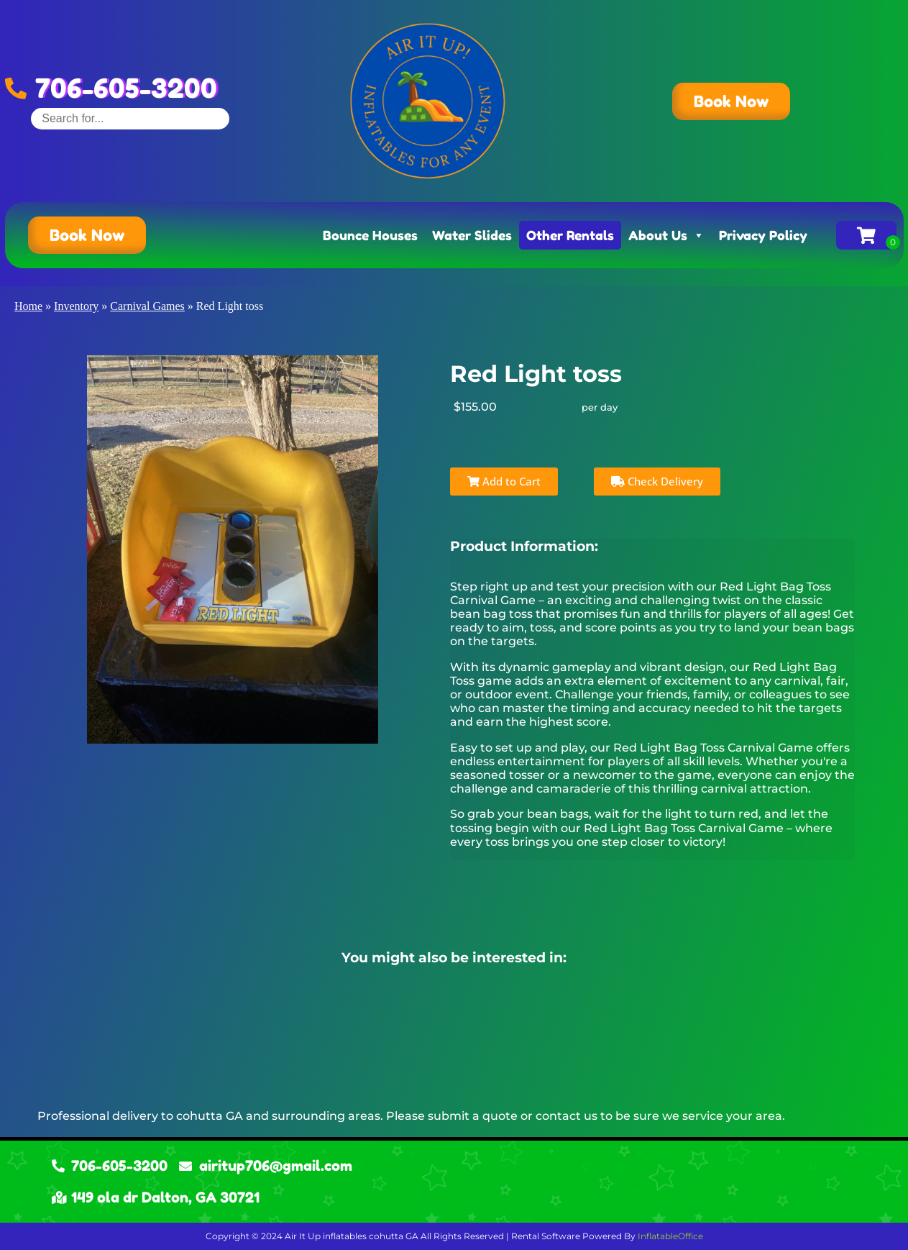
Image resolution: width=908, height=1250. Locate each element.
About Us (666, 235)
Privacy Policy (763, 235)
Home (28, 306)
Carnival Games (147, 306)
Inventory (76, 306)
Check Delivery (657, 481)
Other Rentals (570, 235)
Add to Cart (504, 481)
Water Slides (472, 235)
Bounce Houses (370, 235)
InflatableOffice (670, 1236)
